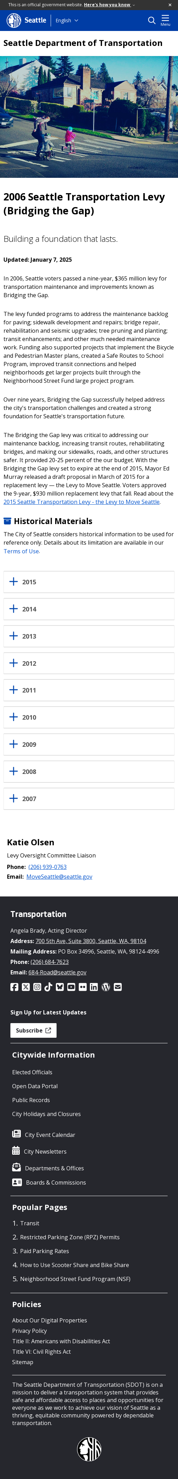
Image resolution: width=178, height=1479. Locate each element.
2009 (29, 745)
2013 (29, 636)
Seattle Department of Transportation (83, 43)
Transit (29, 1223)
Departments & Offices (54, 1168)
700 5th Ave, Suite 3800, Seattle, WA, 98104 (90, 941)
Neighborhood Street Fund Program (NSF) (75, 1279)
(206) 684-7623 (50, 962)
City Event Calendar (50, 1135)
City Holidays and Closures (46, 1114)
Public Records (31, 1100)
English (63, 20)
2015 (29, 582)
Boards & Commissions (56, 1182)
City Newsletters (45, 1151)
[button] (170, 5)
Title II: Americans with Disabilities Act (61, 1341)
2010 (29, 717)
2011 (29, 690)
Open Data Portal (35, 1086)
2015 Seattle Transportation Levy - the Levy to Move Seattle (81, 502)
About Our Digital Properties (49, 1320)
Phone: (16, 867)
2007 (29, 799)
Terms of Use (21, 551)
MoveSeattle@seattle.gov (59, 876)
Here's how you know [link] (109, 5)
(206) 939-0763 (47, 867)
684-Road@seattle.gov (57, 972)
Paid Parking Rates (44, 1251)
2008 (29, 772)
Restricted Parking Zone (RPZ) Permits (70, 1237)
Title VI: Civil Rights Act (41, 1351)
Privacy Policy (29, 1331)
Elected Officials (32, 1072)
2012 (29, 663)
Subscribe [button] (33, 1030)
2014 (29, 609)
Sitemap (22, 1362)
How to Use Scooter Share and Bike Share (74, 1265)
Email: (15, 876)
